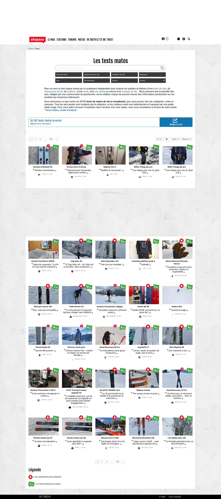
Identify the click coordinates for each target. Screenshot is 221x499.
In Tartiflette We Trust (100, 39)
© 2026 (162, 497)
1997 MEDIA (46, 497)
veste (86, 91)
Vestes (115, 80)
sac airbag (100, 91)
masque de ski (129, 91)
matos (81, 39)
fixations (71, 91)
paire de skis (159, 88)
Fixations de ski (118, 74)
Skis (58, 80)
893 (51, 139)
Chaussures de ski (91, 74)
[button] (183, 39)
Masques (143, 74)
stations (61, 39)
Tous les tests (61, 74)
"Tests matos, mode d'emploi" (60, 110)
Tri (159, 139)
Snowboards (89, 80)
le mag (51, 39)
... (45, 139)
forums (72, 39)
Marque (186, 139)
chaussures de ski (53, 91)
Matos (31, 49)
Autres (152, 80)
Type (175, 139)
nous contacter (175, 497)
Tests (37, 49)
